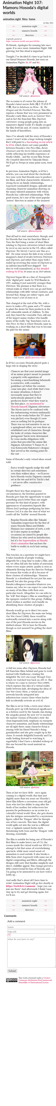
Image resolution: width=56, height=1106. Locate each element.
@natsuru (35, 96)
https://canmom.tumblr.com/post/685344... (23, 41)
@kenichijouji (35, 231)
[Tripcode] (31, 931)
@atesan (35, 787)
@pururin (35, 662)
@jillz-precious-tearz (35, 357)
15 (26, 62)
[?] (8, 934)
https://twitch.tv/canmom (20, 886)
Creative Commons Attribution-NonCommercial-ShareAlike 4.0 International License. (35, 980)
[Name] (31, 927)
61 (38, 62)
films (25, 19)
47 (30, 62)
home (32, 19)
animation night (12, 19)
